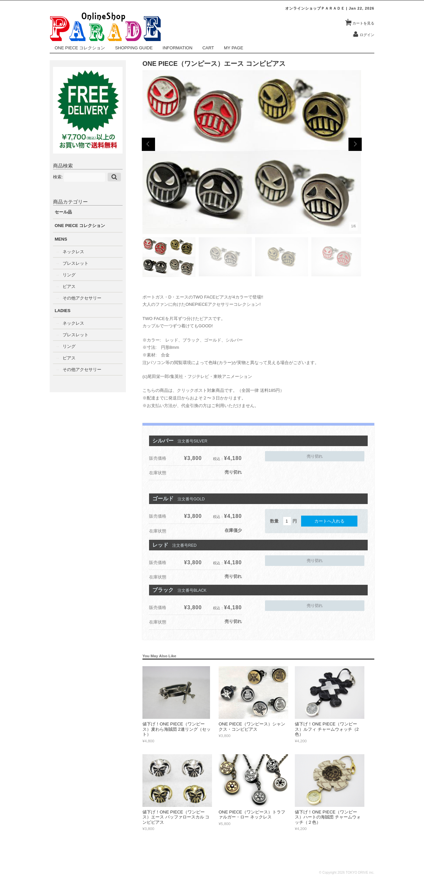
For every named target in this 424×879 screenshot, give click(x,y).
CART (208, 47)
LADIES (63, 310)
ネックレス (73, 251)
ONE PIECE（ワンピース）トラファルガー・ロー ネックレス (252, 815)
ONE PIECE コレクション (80, 47)
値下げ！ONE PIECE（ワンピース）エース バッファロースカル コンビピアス (175, 817)
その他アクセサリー (82, 298)
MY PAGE (233, 47)
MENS (61, 239)
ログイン (367, 35)
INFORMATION (177, 47)
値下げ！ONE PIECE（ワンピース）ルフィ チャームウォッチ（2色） (327, 729)
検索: (58, 176)
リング (69, 274)
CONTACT (365, 857)
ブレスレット (75, 263)
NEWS (206, 857)
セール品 (63, 211)
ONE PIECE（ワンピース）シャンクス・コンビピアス (252, 726)
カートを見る (360, 21)
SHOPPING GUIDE (133, 47)
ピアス (69, 286)
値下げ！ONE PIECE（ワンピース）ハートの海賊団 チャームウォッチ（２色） (328, 817)
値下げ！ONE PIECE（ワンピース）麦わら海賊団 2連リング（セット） (176, 729)
